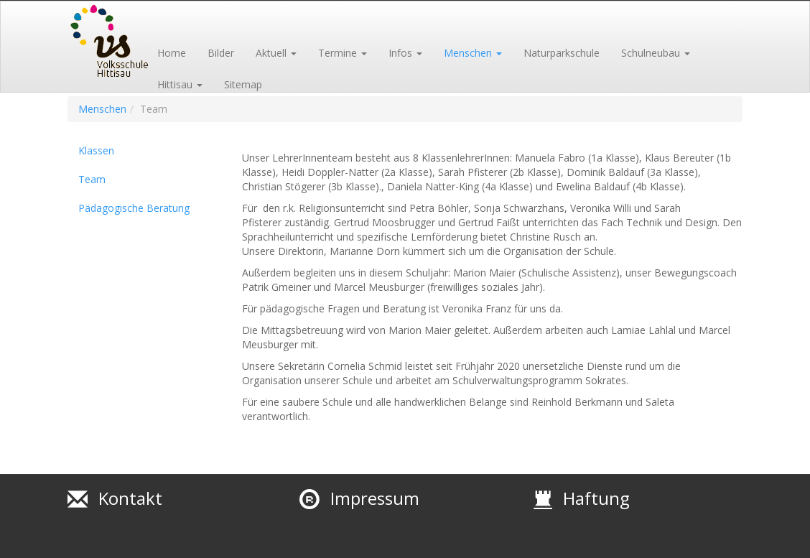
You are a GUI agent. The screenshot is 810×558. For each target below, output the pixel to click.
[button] (276, 44)
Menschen (102, 109)
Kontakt (130, 498)
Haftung (596, 498)
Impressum (374, 498)
